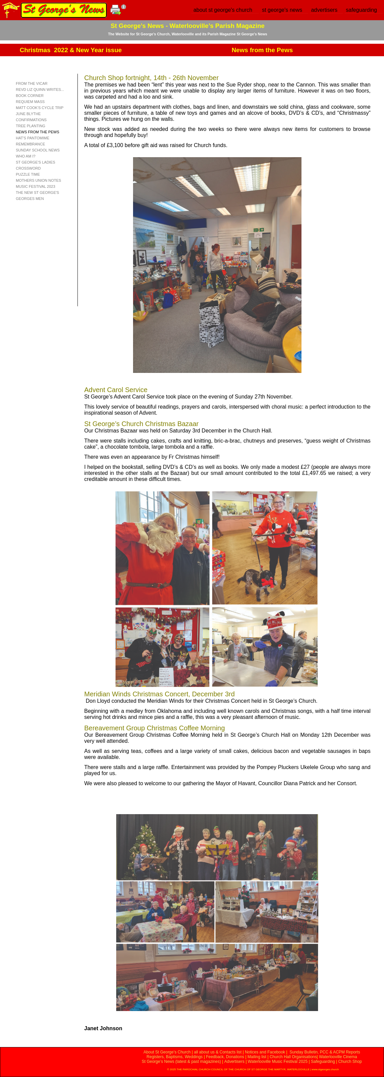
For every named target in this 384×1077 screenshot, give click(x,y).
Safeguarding (323, 1061)
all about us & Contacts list (218, 1052)
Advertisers (234, 1061)
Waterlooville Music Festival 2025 (278, 1061)
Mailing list (257, 1056)
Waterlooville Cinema (338, 1056)
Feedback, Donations (225, 1056)
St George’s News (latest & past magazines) (181, 1061)
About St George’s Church (167, 1052)
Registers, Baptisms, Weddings (175, 1056)
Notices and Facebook (265, 1052)
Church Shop (350, 1061)
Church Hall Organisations (293, 1056)
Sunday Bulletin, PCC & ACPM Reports (324, 1052)
